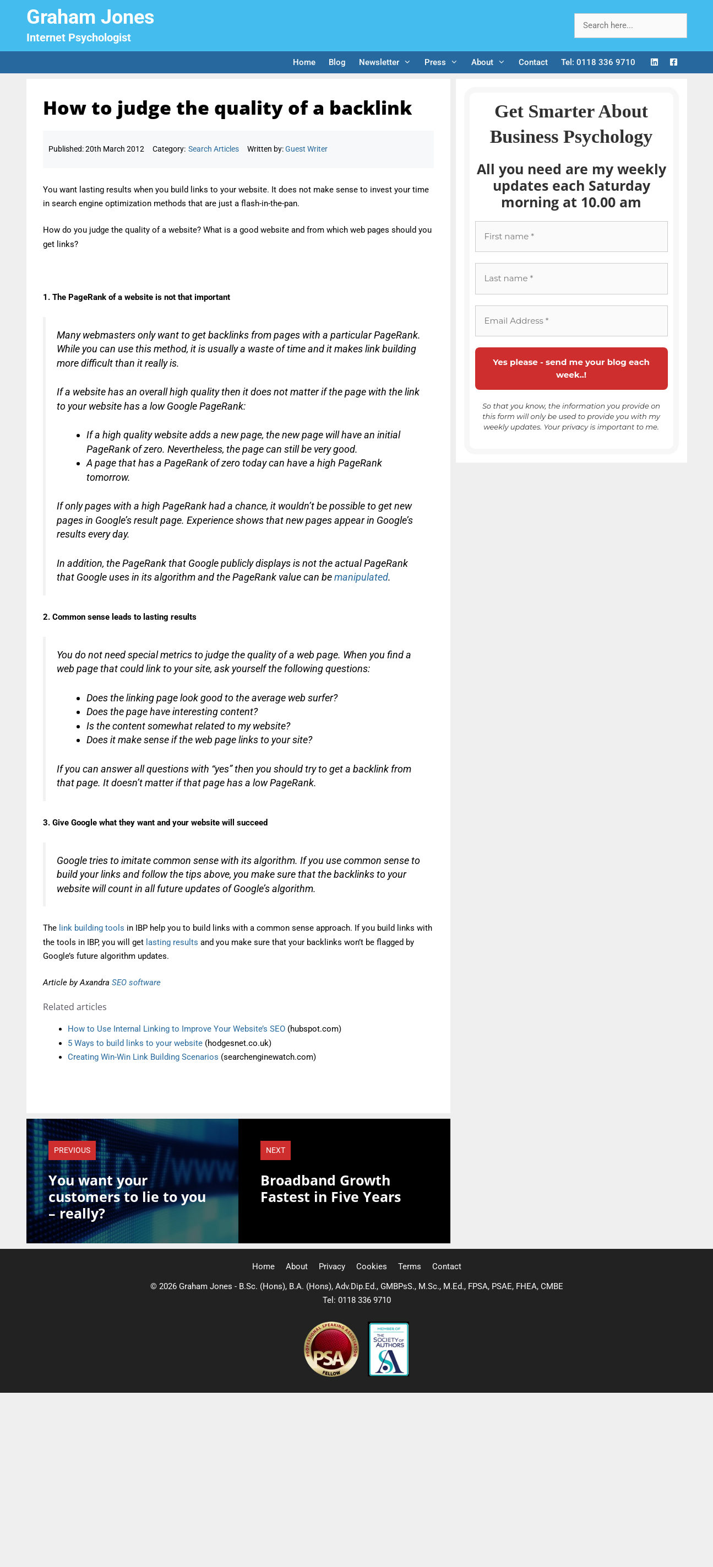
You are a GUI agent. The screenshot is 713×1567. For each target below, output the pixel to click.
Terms (409, 1266)
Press (444, 62)
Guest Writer (306, 148)
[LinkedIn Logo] (654, 62)
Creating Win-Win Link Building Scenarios (143, 1057)
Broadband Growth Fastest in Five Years (330, 1188)
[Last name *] (571, 278)
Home (304, 62)
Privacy (332, 1266)
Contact (533, 62)
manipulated (361, 577)
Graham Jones (90, 17)
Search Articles (213, 148)
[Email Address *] (571, 321)
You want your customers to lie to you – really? (127, 1196)
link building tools (91, 928)
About (491, 62)
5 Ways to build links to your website (135, 1043)
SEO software (136, 983)
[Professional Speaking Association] (332, 1374)
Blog (337, 62)
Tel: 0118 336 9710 (598, 62)
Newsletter (388, 62)
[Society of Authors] (388, 1374)
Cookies (371, 1266)
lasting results (172, 942)
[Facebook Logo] (674, 62)
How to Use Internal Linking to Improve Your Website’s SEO (176, 1029)
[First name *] (571, 237)
